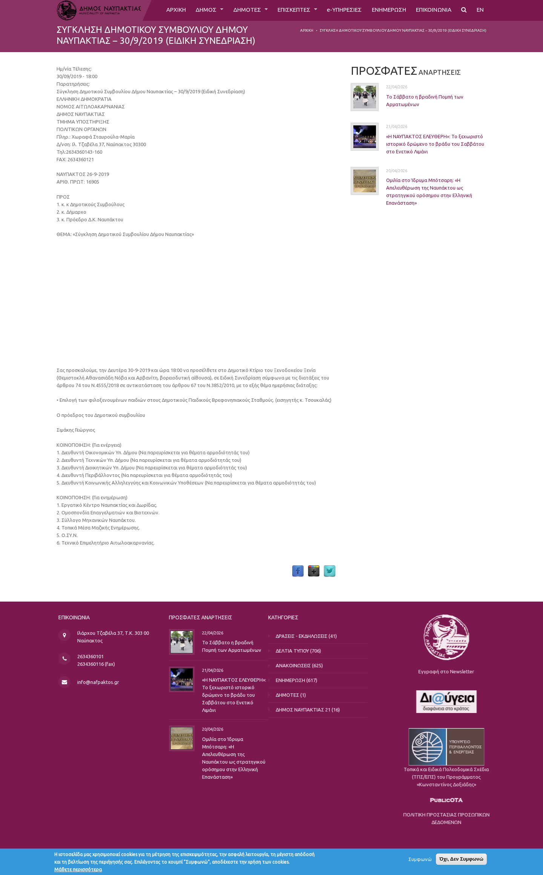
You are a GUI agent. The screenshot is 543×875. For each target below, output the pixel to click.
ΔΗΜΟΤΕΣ (238, 10)
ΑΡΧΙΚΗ (165, 10)
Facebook (298, 571)
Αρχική (306, 30)
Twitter (330, 571)
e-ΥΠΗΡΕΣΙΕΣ (339, 10)
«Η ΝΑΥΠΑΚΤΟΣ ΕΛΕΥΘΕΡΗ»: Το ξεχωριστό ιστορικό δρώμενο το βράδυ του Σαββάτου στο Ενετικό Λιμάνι (435, 144)
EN (480, 10)
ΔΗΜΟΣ (196, 10)
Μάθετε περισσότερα (78, 869)
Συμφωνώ (420, 859)
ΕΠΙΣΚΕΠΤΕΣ (287, 10)
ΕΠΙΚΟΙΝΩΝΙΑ (432, 10)
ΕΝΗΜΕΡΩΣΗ (385, 10)
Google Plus (314, 571)
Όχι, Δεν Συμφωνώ (461, 859)
